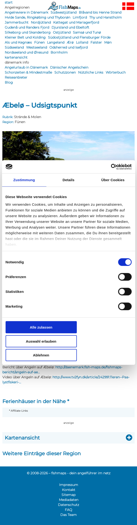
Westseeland (36, 47)
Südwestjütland (63, 12)
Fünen (39, 42)
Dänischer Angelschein (69, 67)
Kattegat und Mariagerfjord (76, 22)
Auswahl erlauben (41, 341)
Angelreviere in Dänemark (26, 12)
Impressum (68, 485)
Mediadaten (68, 500)
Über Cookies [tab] (113, 180)
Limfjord (80, 17)
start (9, 2)
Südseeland (14, 47)
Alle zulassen (41, 327)
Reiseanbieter (16, 77)
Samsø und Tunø (87, 32)
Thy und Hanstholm (105, 17)
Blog (9, 82)
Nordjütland (41, 22)
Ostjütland (62, 32)
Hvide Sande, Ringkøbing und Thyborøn (37, 17)
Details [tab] (69, 180)
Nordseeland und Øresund (26, 52)
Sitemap (68, 495)
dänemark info (17, 62)
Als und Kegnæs (18, 42)
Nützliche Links (90, 72)
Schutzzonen (65, 72)
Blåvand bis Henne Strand (100, 12)
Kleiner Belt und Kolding (25, 37)
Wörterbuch (116, 72)
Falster (96, 42)
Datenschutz (68, 505)
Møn (108, 42)
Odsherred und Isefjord (68, 47)
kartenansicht (16, 57)
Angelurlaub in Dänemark (26, 67)
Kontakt (68, 490)
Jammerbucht (16, 22)
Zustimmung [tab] (24, 180)
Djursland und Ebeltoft (70, 27)
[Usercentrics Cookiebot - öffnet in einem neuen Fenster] (111, 167)
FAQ (68, 510)
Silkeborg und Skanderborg (28, 32)
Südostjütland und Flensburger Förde (79, 37)
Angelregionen (17, 7)
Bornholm (59, 52)
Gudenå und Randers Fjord (27, 27)
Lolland (82, 42)
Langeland (55, 42)
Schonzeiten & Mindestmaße (28, 72)
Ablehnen (41, 355)
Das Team (68, 515)
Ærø (70, 42)
